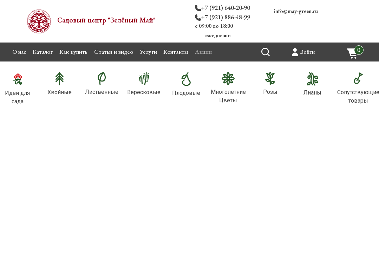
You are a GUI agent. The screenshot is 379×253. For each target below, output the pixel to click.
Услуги (148, 52)
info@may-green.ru (296, 11)
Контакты (175, 52)
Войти (307, 52)
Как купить (73, 52)
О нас (19, 52)
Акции (203, 52)
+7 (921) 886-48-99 (225, 17)
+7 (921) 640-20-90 (225, 8)
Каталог (43, 52)
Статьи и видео (113, 52)
